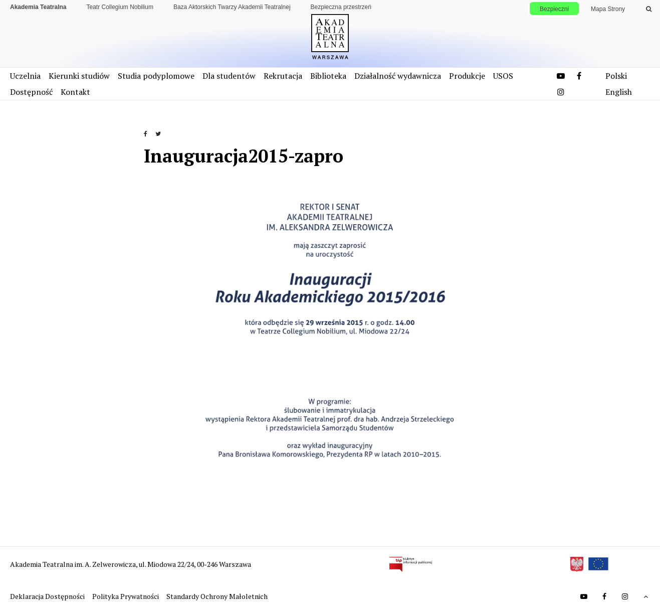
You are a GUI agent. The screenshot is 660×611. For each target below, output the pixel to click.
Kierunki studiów (79, 75)
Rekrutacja (283, 75)
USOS (503, 75)
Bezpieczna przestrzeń (341, 7)
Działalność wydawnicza (397, 75)
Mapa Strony (608, 9)
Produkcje (467, 75)
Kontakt (75, 91)
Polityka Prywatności (126, 596)
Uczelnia (25, 75)
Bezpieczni (554, 9)
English (618, 91)
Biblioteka (328, 75)
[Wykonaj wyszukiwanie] (648, 9)
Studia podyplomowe (156, 75)
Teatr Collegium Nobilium (120, 7)
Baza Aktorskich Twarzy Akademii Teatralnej (232, 7)
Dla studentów (229, 75)
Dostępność (31, 91)
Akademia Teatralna (38, 7)
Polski (616, 75)
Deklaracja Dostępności (48, 596)
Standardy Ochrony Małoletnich (217, 596)
